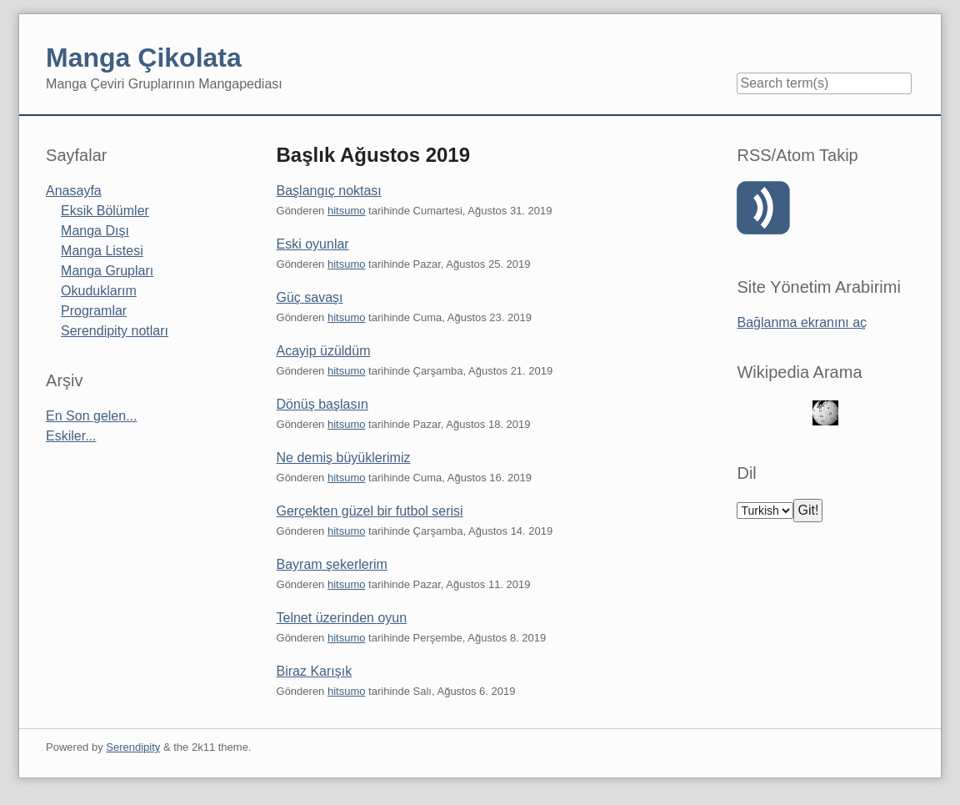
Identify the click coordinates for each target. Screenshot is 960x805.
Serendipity (133, 747)
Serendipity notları (114, 331)
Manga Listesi (102, 251)
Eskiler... (71, 436)
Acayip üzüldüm (324, 351)
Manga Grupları (107, 271)
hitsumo (347, 210)
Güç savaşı (310, 297)
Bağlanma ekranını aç (802, 322)
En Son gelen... (91, 416)
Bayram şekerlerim (332, 564)
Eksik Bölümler (105, 211)
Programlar (94, 311)
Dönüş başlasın (322, 404)
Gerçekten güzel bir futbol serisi (370, 511)
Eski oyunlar (313, 244)
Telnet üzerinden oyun (342, 618)
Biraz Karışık (314, 671)
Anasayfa (74, 191)
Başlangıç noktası (329, 191)
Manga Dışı (95, 231)
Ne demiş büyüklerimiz (344, 457)
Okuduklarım (99, 291)
